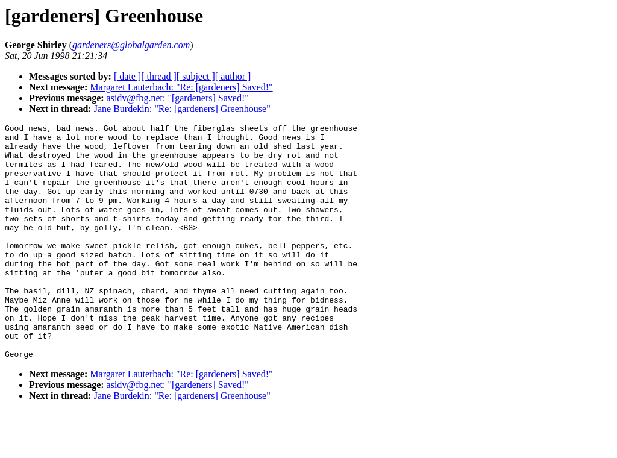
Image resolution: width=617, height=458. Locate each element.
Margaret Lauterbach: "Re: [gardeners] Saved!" (181, 87)
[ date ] (127, 76)
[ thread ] (159, 76)
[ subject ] (196, 76)
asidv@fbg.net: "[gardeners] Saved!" (178, 98)
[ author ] (233, 76)
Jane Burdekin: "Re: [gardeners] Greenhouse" (182, 109)
